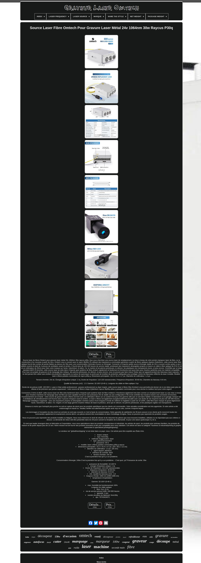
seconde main (118, 547)
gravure (161, 535)
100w (116, 541)
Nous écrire (101, 562)
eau (145, 536)
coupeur (126, 542)
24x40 (67, 542)
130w (57, 536)
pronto (118, 537)
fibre (131, 547)
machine (101, 546)
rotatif (98, 536)
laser (86, 546)
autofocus (38, 541)
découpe (163, 541)
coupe (151, 542)
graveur (139, 540)
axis (151, 537)
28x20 (124, 537)
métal (176, 541)
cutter (57, 541)
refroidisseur (134, 537)
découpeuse (108, 537)
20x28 (49, 542)
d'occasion (69, 536)
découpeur (45, 536)
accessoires (174, 537)
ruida (76, 547)
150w (91, 542)
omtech (85, 535)
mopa (33, 537)
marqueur (103, 541)
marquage (80, 541)
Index (101, 558)
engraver (27, 542)
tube (27, 537)
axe (69, 548)
